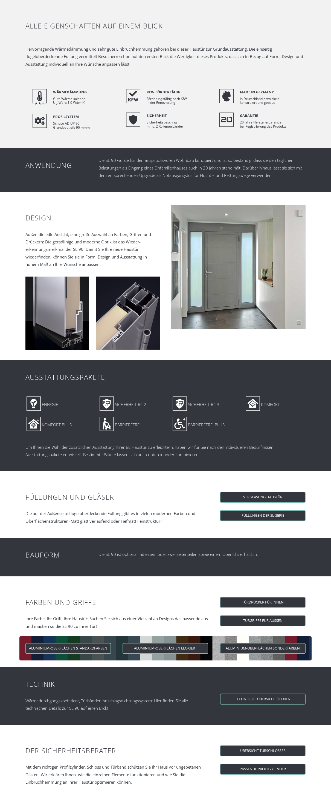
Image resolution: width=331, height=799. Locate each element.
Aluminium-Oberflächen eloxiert (165, 648)
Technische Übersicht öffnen (263, 698)
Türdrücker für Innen (263, 602)
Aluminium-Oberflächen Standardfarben (68, 648)
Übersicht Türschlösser (263, 750)
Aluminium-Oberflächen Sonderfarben (263, 648)
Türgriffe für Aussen (263, 620)
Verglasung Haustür (262, 497)
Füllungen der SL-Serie (263, 515)
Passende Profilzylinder (263, 768)
